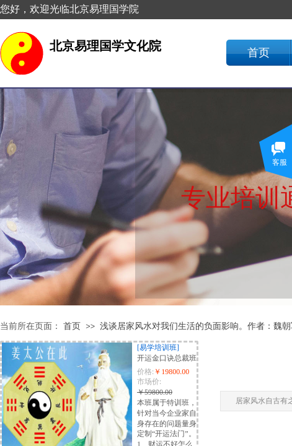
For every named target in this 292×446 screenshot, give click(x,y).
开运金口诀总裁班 (167, 358)
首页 (258, 52)
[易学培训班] (158, 347)
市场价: (149, 381)
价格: (145, 371)
